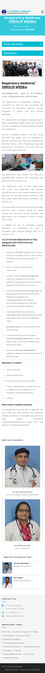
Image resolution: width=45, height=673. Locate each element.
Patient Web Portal (10, 658)
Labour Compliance (21, 632)
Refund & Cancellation (11, 639)
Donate (17, 650)
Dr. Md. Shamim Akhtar (22, 492)
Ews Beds (6, 632)
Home (16, 26)
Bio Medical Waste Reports (13, 643)
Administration (8, 635)
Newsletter (7, 650)
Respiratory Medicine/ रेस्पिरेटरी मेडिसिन (22, 30)
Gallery (34, 632)
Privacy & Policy (23, 635)
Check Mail (28, 654)
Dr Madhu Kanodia (22, 545)
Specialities (25, 26)
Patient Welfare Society (12, 654)
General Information (31, 647)
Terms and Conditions (11, 647)
